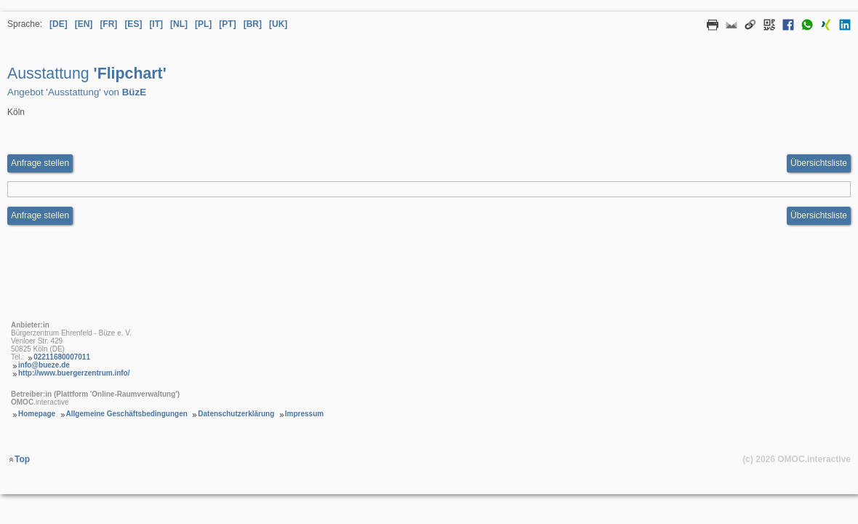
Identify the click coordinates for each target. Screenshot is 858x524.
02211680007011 (61, 357)
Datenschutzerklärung (236, 414)
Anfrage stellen (40, 215)
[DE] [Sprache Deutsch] (58, 24)
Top (22, 459)
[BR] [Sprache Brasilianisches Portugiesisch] (253, 24)
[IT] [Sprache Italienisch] (156, 24)
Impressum (304, 414)
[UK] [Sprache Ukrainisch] (278, 24)
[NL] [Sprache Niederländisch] (179, 24)
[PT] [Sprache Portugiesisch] (227, 24)
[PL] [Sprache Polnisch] (203, 24)
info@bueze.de (44, 365)
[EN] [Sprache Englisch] (84, 24)
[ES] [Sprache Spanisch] (133, 24)
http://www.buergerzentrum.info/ (74, 373)
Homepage (36, 414)
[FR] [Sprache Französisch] (108, 24)
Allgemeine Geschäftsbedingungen (127, 414)
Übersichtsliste (818, 163)
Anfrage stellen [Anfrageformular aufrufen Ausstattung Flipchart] (40, 163)
